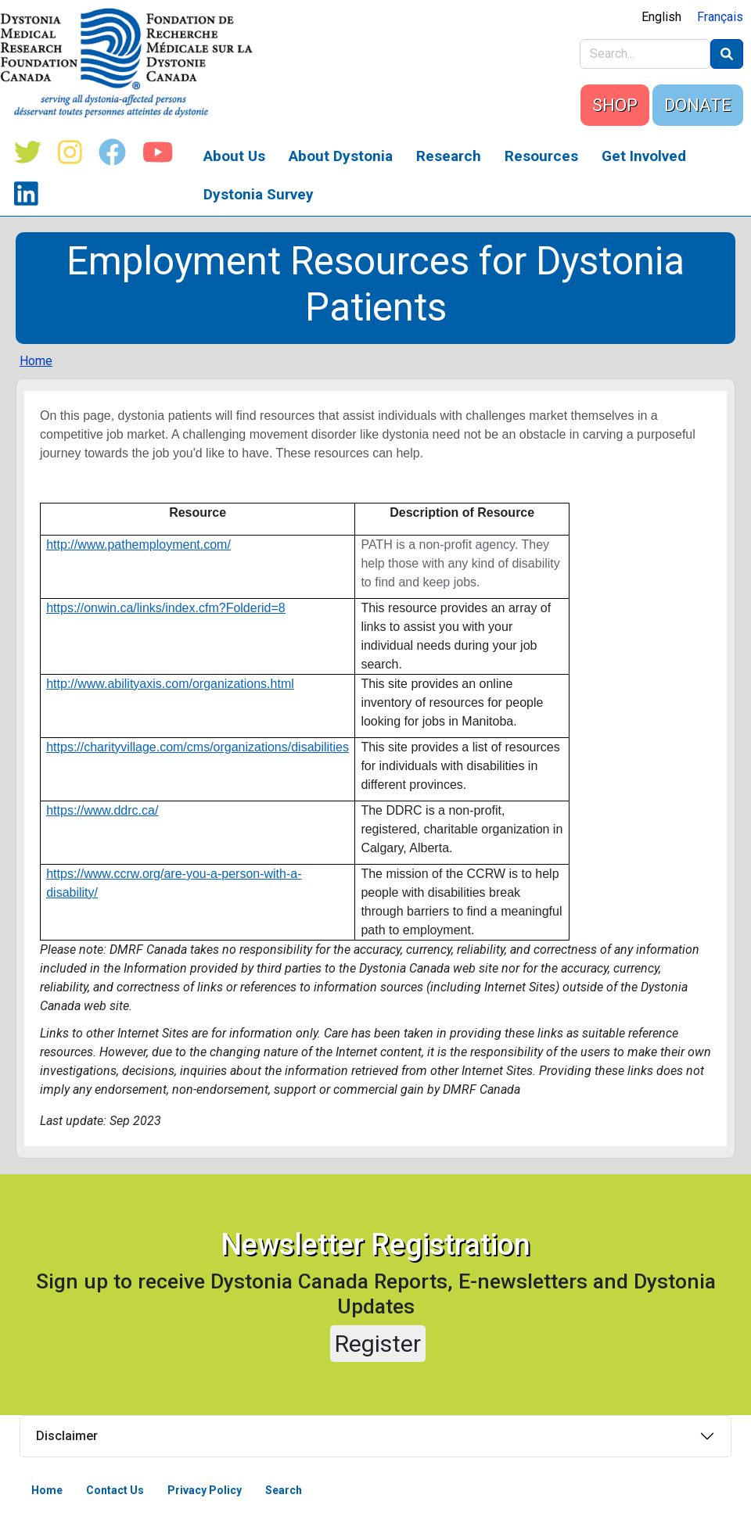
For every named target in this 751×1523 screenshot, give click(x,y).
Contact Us (115, 1490)
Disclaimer (67, 1435)
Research (448, 156)
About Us (234, 156)
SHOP (615, 105)
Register (378, 1343)
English (661, 16)
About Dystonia (341, 156)
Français (720, 16)
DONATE (697, 105)
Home (36, 360)
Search (283, 1490)
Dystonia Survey (258, 194)
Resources (541, 156)
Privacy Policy (204, 1490)
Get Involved (644, 156)
